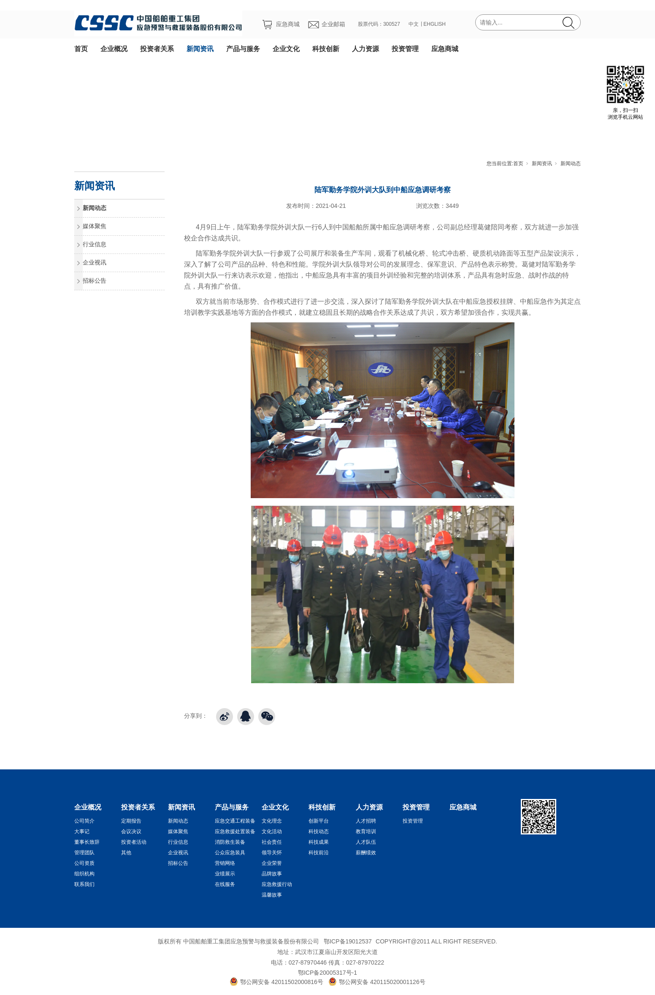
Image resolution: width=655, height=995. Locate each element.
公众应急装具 (230, 853)
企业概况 (113, 48)
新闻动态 (570, 163)
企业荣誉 (272, 863)
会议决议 (131, 831)
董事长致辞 (87, 842)
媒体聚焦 (94, 226)
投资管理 (405, 48)
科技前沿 (319, 853)
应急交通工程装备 (235, 821)
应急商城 (444, 48)
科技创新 (325, 48)
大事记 (81, 831)
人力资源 (365, 48)
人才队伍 (366, 842)
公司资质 (84, 863)
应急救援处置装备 (235, 831)
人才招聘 (366, 821)
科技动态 (319, 831)
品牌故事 (272, 874)
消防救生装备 (230, 842)
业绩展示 (225, 874)
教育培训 (366, 831)
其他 (126, 853)
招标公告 (94, 280)
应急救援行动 (277, 884)
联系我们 (84, 884)
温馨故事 (272, 895)
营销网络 (225, 863)
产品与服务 (243, 48)
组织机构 (84, 874)
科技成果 (319, 842)
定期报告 (131, 821)
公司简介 (84, 821)
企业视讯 (94, 262)
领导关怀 (272, 853)
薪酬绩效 (366, 853)
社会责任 (272, 842)
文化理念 (272, 821)
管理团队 (84, 853)
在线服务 (225, 884)
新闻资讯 (200, 48)
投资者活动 (133, 842)
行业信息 (94, 244)
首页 (81, 48)
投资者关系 (157, 48)
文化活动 (272, 831)
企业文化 (286, 48)
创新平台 (319, 821)
